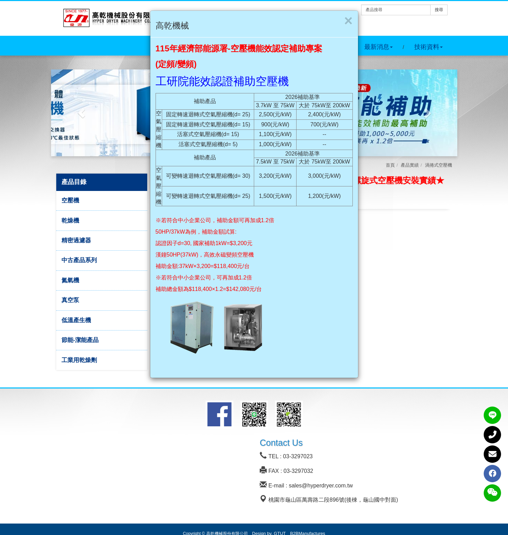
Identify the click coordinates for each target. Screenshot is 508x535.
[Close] (348, 21)
